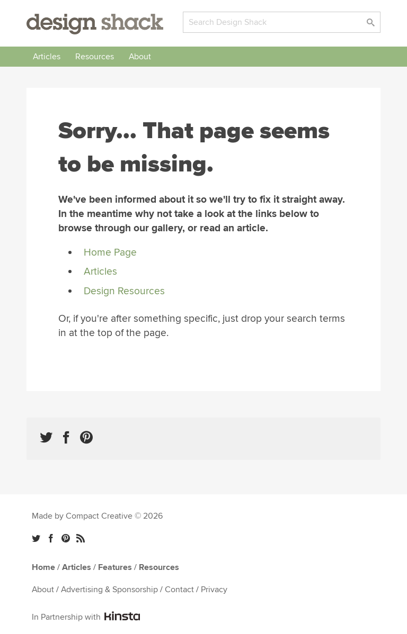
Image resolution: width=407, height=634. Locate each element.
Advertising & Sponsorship (109, 589)
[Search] (282, 22)
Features (115, 567)
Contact (179, 589)
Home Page (110, 252)
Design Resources (124, 291)
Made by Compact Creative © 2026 (97, 516)
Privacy (214, 589)
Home (43, 567)
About (140, 56)
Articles (46, 56)
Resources (94, 56)
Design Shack (94, 24)
